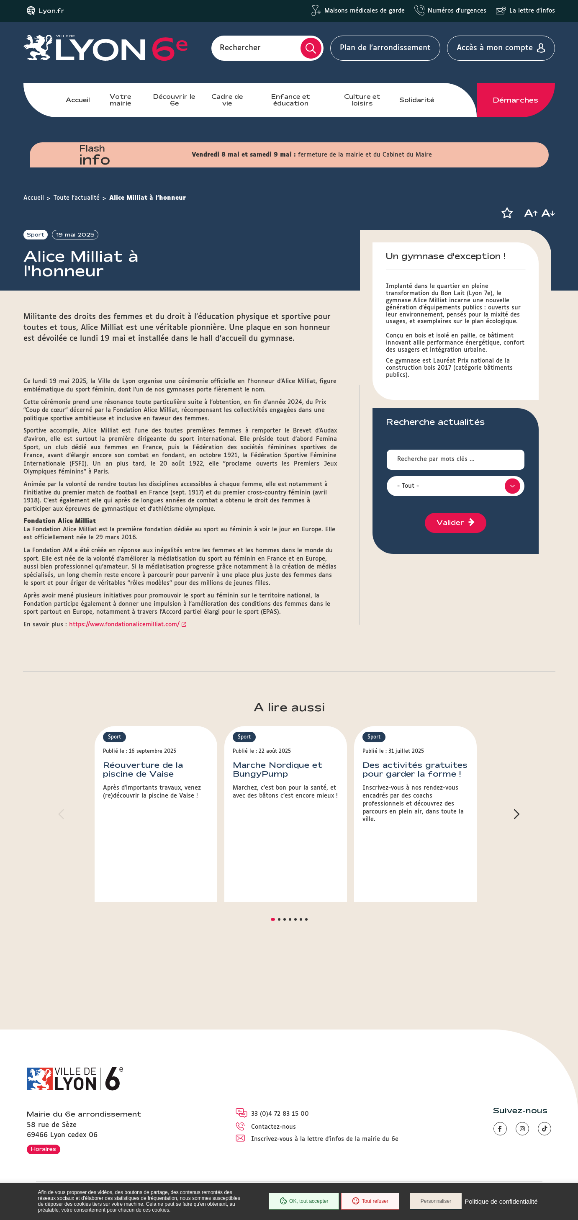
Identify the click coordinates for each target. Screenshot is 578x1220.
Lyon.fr (51, 11)
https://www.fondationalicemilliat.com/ (124, 685)
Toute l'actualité (77, 198)
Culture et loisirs (362, 100)
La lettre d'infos (532, 11)
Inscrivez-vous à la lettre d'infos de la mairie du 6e (324, 1139)
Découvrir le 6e (174, 100)
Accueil (78, 99)
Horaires (43, 1149)
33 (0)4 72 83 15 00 (280, 1114)
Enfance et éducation (290, 100)
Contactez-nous (273, 1127)
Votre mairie (120, 100)
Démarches (515, 100)
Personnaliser (436, 1201)
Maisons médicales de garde (364, 11)
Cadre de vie (227, 100)
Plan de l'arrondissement (385, 48)
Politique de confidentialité (501, 1201)
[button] (507, 213)
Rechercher (240, 48)
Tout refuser (370, 1201)
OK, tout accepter (304, 1201)
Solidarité (416, 99)
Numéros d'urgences (457, 11)
